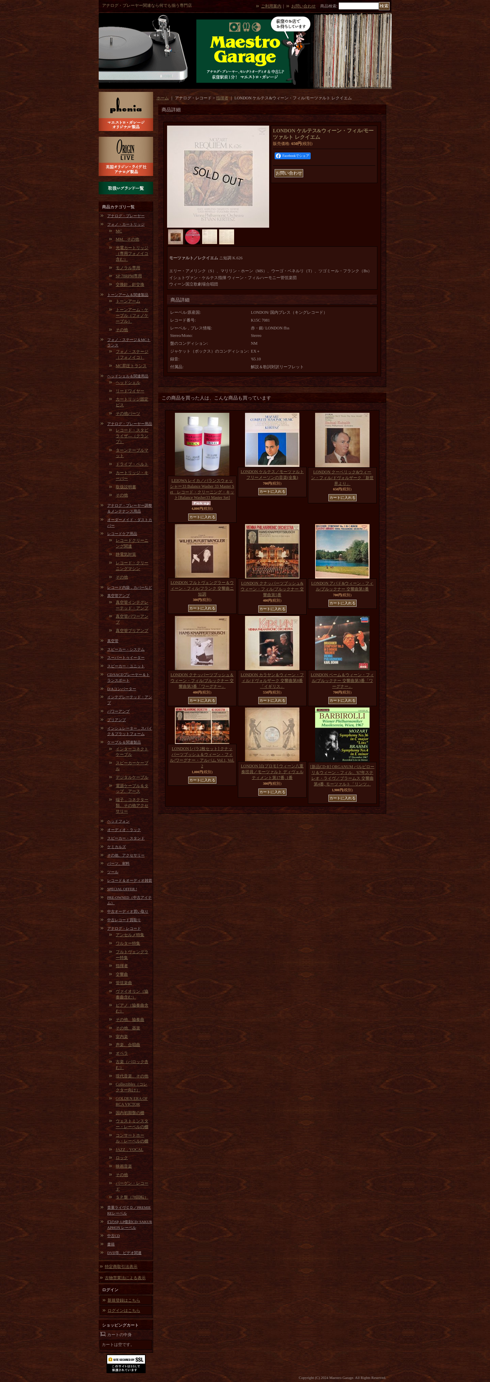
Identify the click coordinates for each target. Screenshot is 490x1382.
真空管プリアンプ (132, 630)
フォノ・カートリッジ (126, 224)
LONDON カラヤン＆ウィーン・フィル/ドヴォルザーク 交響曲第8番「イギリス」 (272, 680)
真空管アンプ (118, 596)
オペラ (122, 1053)
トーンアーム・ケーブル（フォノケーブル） (132, 315)
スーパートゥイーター (126, 657)
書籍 (111, 1244)
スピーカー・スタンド (126, 838)
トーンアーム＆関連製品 (127, 295)
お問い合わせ (303, 6)
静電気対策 (126, 554)
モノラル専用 (128, 267)
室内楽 (122, 1036)
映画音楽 (124, 1166)
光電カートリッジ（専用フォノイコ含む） (132, 253)
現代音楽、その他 (132, 1076)
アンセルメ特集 (130, 934)
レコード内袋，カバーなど (129, 587)
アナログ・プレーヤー (126, 216)
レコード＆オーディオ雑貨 (129, 880)
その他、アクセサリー (126, 855)
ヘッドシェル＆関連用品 (127, 376)
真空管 (112, 641)
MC (119, 231)
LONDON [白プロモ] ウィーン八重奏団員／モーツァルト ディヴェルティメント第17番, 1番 (272, 772)
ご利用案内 (271, 6)
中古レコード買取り (124, 920)
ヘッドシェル (128, 382)
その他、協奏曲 (130, 1019)
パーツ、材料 (118, 863)
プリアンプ (116, 720)
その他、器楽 (128, 1028)
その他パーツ (128, 413)
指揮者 (122, 965)
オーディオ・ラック (124, 830)
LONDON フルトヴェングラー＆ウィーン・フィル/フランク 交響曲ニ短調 (202, 588)
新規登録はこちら (124, 1300)
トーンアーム (128, 301)
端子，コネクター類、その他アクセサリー (132, 805)
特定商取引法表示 (121, 1266)
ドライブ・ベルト (132, 464)
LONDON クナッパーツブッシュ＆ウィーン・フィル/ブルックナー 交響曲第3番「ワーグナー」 (202, 680)
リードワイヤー (130, 391)
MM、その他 (127, 239)
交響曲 (122, 974)
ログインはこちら (124, 1310)
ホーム (163, 98)
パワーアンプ (118, 711)
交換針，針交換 (130, 284)
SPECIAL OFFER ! (122, 889)
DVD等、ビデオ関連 (124, 1253)
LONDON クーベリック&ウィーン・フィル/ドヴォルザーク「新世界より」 (342, 478)
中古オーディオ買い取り (127, 911)
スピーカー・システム (126, 649)
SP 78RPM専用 (129, 276)
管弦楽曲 (124, 982)
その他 (122, 329)
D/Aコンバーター (121, 689)
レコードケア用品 (122, 534)
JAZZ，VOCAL (129, 1149)
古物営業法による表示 (125, 1277)
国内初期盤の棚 (130, 1112)
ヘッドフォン (118, 821)
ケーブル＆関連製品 (124, 742)
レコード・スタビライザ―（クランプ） (132, 436)
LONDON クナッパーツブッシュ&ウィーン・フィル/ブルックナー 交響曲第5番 (272, 589)
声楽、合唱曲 (128, 1044)
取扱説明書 (126, 487)
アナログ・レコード (124, 928)
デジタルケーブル (132, 777)
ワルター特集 (128, 943)
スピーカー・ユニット (126, 666)
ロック (122, 1157)
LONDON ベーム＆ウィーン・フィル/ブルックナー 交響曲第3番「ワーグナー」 (342, 680)
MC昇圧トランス (131, 365)
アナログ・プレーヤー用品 (129, 424)
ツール (112, 872)
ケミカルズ (116, 847)
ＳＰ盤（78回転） (132, 1197)
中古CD (113, 1236)
